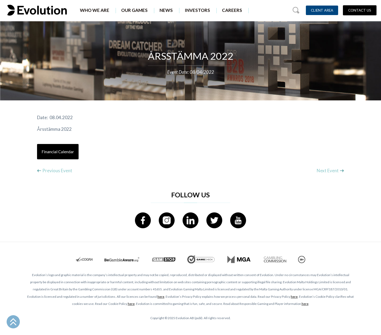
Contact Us (359, 10)
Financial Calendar (58, 151)
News (166, 10)
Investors (197, 10)
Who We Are (94, 10)
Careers (232, 10)
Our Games (134, 10)
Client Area (322, 10)
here (160, 297)
